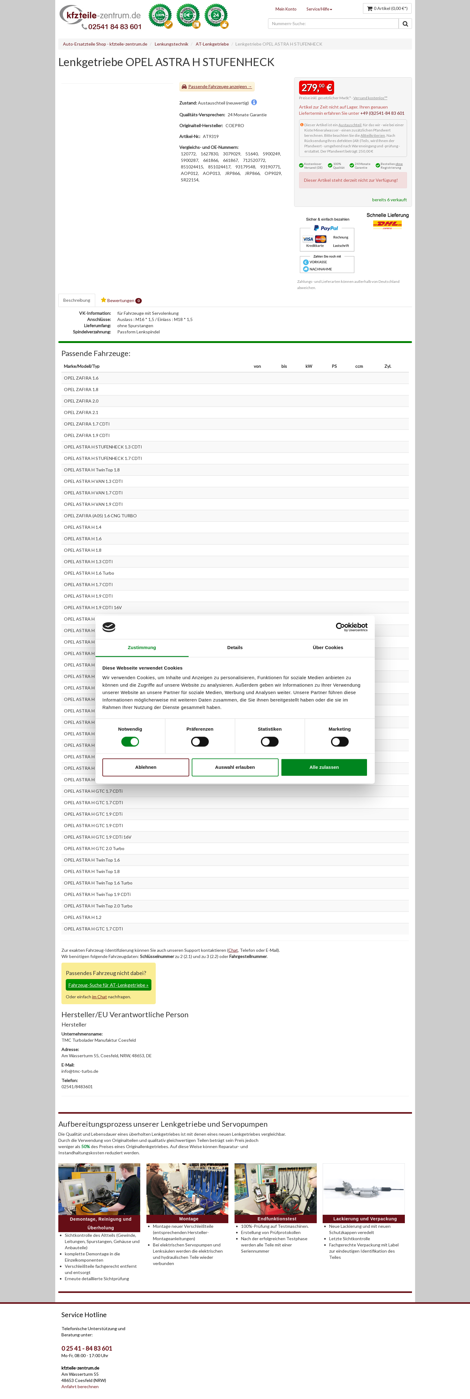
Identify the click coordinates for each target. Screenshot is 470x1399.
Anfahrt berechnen (80, 1386)
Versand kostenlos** (370, 98)
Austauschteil (349, 125)
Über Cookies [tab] (328, 647)
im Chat (99, 996)
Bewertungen (121, 300)
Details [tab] (235, 647)
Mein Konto (286, 9)
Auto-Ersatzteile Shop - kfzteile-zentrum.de (105, 44)
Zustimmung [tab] (142, 647)
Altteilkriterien (372, 135)
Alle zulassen (324, 767)
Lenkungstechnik (171, 44)
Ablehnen (145, 767)
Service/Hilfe (319, 9)
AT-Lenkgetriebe (212, 44)
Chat (233, 950)
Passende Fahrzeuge (208, 86)
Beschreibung (76, 300)
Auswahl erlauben (235, 767)
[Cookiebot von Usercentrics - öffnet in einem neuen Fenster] (340, 627)
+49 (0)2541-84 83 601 (382, 113)
